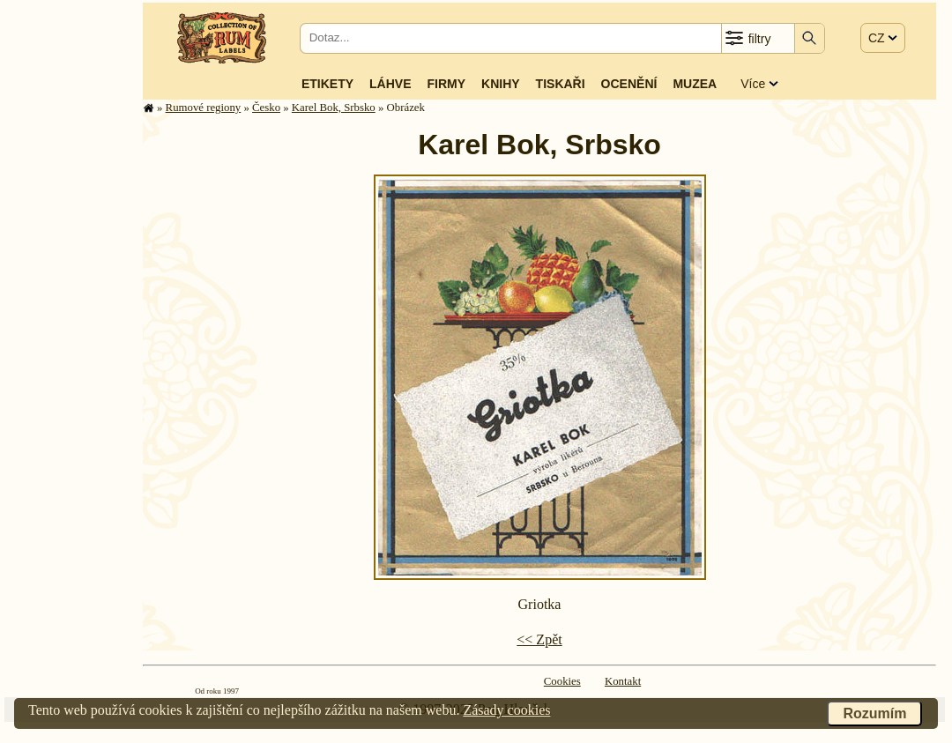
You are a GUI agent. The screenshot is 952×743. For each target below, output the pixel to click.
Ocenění (629, 84)
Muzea (695, 84)
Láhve (390, 84)
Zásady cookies (506, 709)
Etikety (327, 84)
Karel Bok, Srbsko (334, 107)
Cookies (562, 681)
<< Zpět (539, 639)
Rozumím (874, 713)
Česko (266, 107)
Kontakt (623, 681)
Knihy (500, 84)
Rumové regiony (204, 107)
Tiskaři (560, 84)
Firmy (446, 84)
